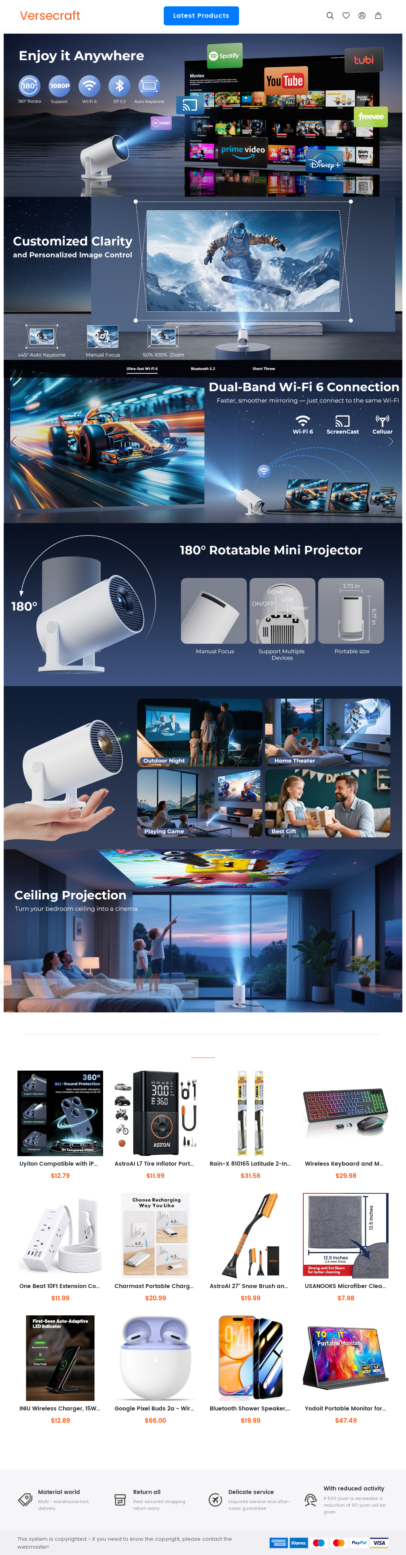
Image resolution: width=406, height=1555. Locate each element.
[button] (378, 16)
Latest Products (201, 16)
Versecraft (50, 16)
